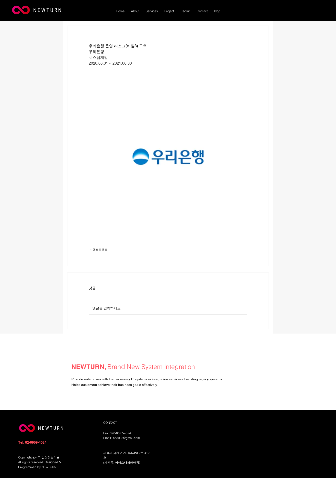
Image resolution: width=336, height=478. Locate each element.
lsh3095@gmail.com (126, 438)
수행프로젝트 (99, 249)
